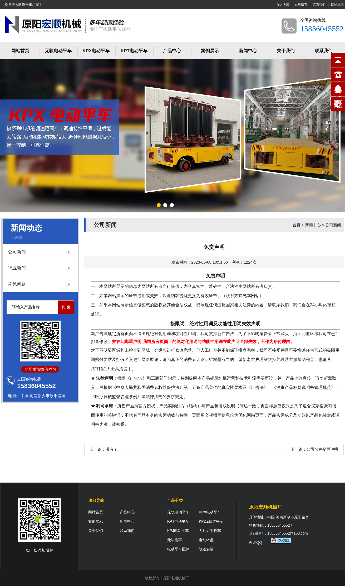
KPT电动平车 (134, 50)
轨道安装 (206, 549)
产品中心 (172, 50)
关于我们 (286, 50)
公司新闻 (17, 251)
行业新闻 (17, 267)
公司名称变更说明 (322, 449)
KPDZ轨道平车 (211, 521)
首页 (296, 225)
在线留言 (301, 5)
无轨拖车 (174, 540)
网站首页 (20, 50)
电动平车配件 (178, 549)
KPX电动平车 (96, 50)
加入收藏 (283, 5)
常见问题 (17, 284)
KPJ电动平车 (178, 530)
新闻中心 (248, 50)
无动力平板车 (210, 530)
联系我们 (319, 5)
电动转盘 (206, 540)
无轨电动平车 (58, 50)
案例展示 (210, 50)
